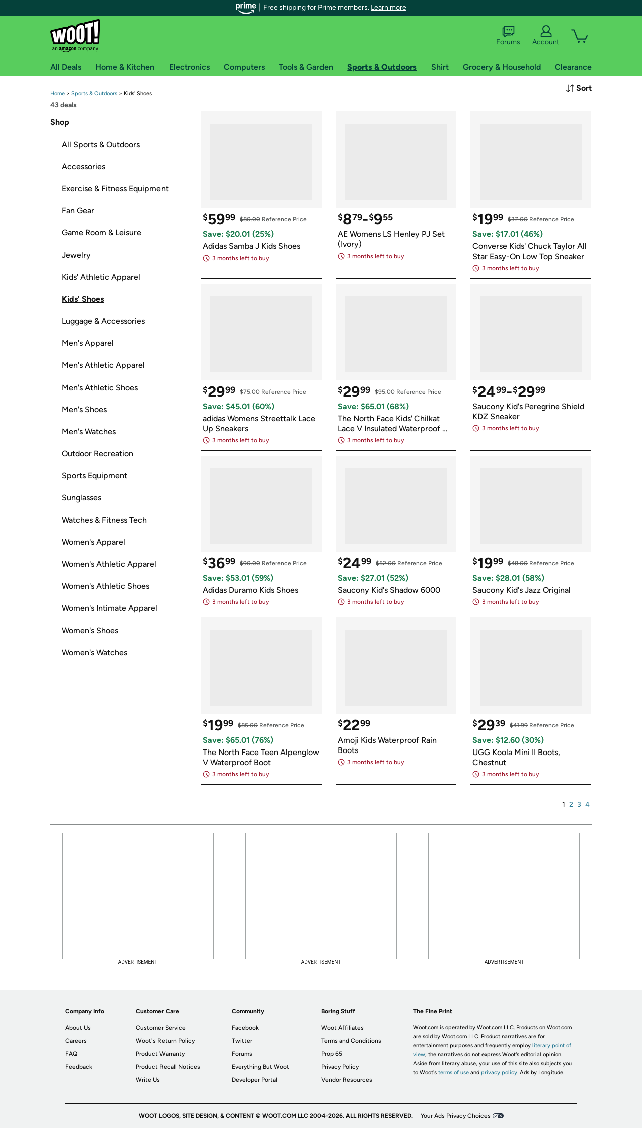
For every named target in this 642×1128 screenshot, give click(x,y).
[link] (57, 93)
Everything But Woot (260, 1066)
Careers (76, 1040)
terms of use (453, 1072)
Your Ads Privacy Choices (456, 1115)
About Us (78, 1027)
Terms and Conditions (351, 1040)
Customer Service (161, 1027)
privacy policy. (499, 1072)
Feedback (78, 1066)
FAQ (71, 1053)
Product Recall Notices (168, 1066)
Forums (508, 35)
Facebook (245, 1027)
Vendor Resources (346, 1079)
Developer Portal (254, 1079)
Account (545, 35)
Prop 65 (331, 1053)
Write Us (148, 1079)
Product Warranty (160, 1053)
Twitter (242, 1040)
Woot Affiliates (342, 1027)
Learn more (388, 7)
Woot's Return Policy (165, 1040)
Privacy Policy (340, 1066)
